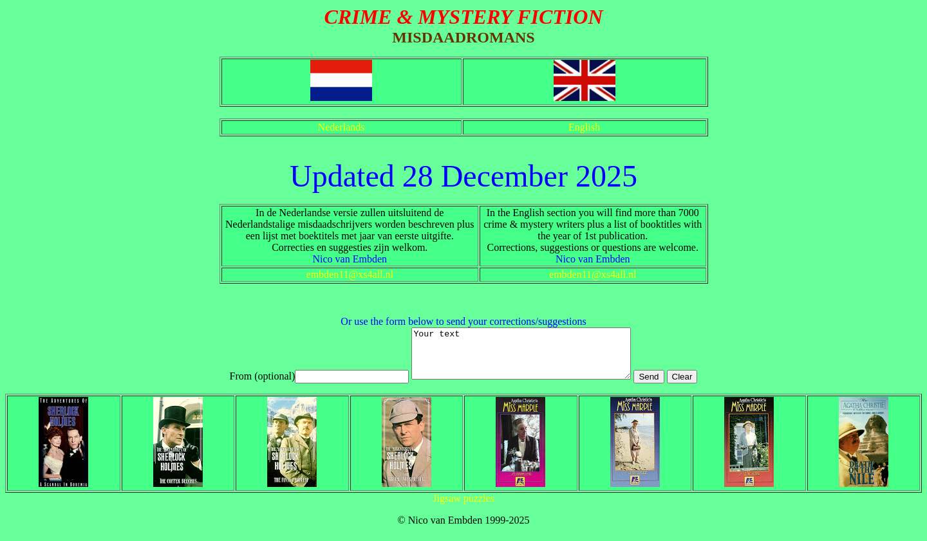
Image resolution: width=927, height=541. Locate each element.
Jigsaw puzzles (463, 507)
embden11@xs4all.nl (349, 274)
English (584, 127)
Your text (521, 358)
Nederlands (341, 127)
